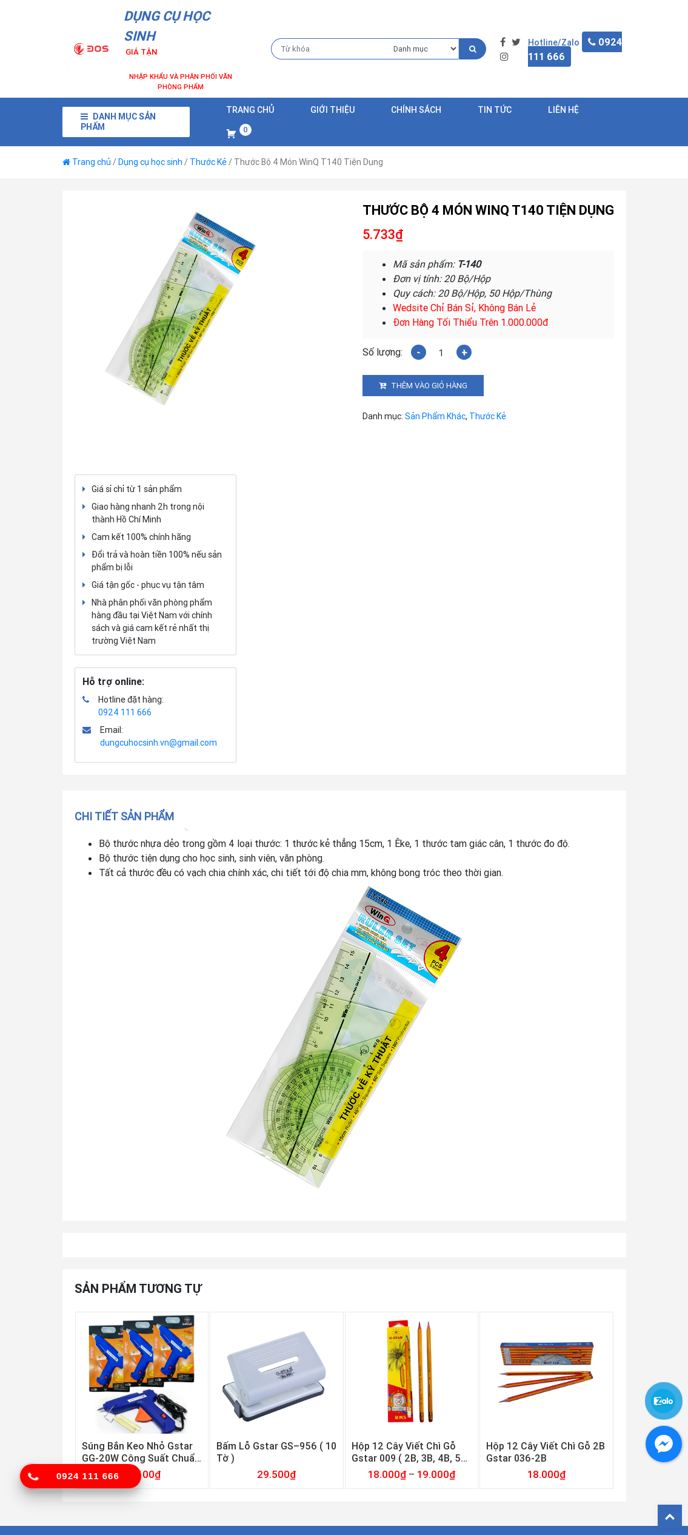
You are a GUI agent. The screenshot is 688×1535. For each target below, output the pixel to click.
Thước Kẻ (208, 162)
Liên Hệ (563, 109)
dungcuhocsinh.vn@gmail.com (158, 742)
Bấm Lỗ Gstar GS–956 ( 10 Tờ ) (276, 1452)
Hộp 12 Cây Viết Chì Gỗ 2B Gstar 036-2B (545, 1452)
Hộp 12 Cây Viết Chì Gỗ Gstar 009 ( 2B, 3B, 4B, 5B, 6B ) (410, 1452)
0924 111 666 (125, 712)
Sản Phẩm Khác (435, 416)
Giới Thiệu (332, 109)
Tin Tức (495, 109)
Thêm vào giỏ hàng (429, 385)
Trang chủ (250, 109)
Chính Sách (416, 109)
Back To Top (670, 1517)
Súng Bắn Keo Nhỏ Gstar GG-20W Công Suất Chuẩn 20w (141, 1452)
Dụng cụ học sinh (150, 162)
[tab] (128, 816)
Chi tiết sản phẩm (124, 816)
